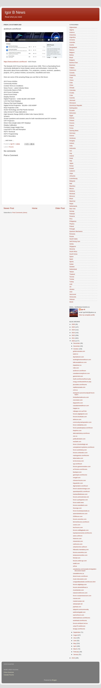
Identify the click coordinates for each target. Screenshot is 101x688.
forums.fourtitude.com (80, 416)
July (74, 638)
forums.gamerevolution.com (82, 466)
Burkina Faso (73, 62)
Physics (71, 224)
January (76, 654)
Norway (71, 211)
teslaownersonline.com (80, 555)
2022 (73, 335)
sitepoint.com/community (81, 609)
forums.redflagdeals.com (81, 530)
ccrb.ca (75, 390)
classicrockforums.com (80, 593)
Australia (72, 42)
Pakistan (72, 213)
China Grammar (9, 672)
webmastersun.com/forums (81, 618)
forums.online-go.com (80, 560)
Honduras (72, 138)
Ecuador (72, 110)
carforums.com (77, 544)
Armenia (72, 40)
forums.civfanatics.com (80, 452)
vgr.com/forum (77, 464)
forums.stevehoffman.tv (80, 587)
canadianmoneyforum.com (81, 373)
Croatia (71, 93)
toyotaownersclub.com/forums (82, 533)
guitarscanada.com (79, 351)
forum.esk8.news (78, 502)
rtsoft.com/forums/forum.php (82, 379)
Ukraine (71, 289)
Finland (71, 120)
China (71, 85)
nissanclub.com (78, 541)
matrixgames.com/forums (81, 455)
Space (71, 256)
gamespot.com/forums (80, 475)
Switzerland (73, 269)
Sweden (72, 266)
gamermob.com (78, 376)
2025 (73, 327)
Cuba (71, 95)
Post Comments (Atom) (19, 212)
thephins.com (77, 430)
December (76, 343)
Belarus (71, 50)
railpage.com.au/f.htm (80, 411)
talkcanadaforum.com (80, 362)
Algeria (71, 30)
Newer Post (9, 208)
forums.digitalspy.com (80, 584)
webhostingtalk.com (79, 612)
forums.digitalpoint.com (80, 414)
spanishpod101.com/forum (81, 491)
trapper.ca (76, 408)
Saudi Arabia (73, 239)
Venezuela (72, 297)
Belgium (72, 52)
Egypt (71, 115)
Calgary (71, 67)
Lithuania (72, 176)
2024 (73, 330)
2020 (73, 341)
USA (70, 292)
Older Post (60, 208)
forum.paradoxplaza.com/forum (83, 428)
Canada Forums (9, 675)
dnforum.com (77, 419)
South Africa (73, 251)
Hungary (72, 140)
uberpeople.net (77, 604)
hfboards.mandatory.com (81, 549)
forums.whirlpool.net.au (80, 623)
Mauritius (72, 186)
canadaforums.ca (78, 573)
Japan (71, 163)
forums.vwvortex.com (79, 519)
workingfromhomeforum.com (82, 359)
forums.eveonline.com (80, 552)
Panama (72, 216)
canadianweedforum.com (81, 405)
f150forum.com (77, 516)
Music (71, 198)
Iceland (71, 143)
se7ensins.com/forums (80, 469)
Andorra (71, 32)
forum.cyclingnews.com (80, 500)
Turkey (71, 281)
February (76, 652)
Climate (71, 88)
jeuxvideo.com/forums (80, 384)
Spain (71, 259)
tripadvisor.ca (77, 365)
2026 (73, 324)
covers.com (76, 524)
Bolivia (71, 55)
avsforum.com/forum (79, 370)
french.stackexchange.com (81, 488)
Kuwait (71, 168)
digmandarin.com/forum (80, 486)
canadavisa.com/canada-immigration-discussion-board (85, 569)
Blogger (54, 680)
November (76, 346)
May (74, 643)
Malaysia (72, 181)
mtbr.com (76, 368)
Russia (71, 236)
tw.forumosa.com (78, 461)
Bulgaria (72, 60)
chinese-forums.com (79, 480)
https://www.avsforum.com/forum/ (15, 62)
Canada (71, 72)
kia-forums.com (78, 527)
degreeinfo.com (78, 403)
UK (70, 287)
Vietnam (72, 299)
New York (72, 208)
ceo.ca (75, 436)
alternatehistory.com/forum (81, 433)
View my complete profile (87, 315)
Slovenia (72, 249)
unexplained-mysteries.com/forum (83, 447)
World (71, 302)
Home (34, 208)
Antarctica (72, 35)
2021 (73, 338)
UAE (70, 284)
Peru (70, 219)
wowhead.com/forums (80, 620)
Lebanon (72, 171)
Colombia (72, 90)
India (70, 146)
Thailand (72, 274)
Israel (71, 158)
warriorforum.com (78, 615)
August (75, 635)
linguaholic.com (78, 483)
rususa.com (76, 598)
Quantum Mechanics (75, 231)
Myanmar (72, 201)
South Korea (73, 254)
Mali (70, 183)
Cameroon (72, 70)
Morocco (72, 196)
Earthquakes (73, 108)
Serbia (71, 244)
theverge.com (77, 508)
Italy (70, 161)
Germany (72, 133)
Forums (11, 147)
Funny (71, 128)
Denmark (72, 100)
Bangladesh (73, 47)
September (77, 632)
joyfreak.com (77, 606)
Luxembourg (73, 178)
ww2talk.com (77, 441)
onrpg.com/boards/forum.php (82, 381)
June (75, 640)
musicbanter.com (78, 590)
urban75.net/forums (79, 626)
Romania (72, 234)
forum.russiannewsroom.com (82, 595)
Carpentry (72, 75)
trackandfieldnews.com (80, 494)
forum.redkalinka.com (80, 425)
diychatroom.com (78, 357)
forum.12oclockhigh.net (80, 444)
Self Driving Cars (74, 241)
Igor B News (15, 12)
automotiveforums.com (80, 513)
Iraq (70, 153)
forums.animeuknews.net (81, 497)
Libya (71, 173)
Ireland (71, 156)
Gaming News (73, 130)
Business (72, 65)
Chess (71, 80)
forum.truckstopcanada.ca (81, 511)
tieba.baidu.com (78, 458)
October (76, 349)
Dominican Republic (75, 105)
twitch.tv (75, 354)
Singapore (72, 246)
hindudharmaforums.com (81, 397)
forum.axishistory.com (80, 450)
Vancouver (72, 294)
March (75, 649)
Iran (70, 151)
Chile (71, 82)
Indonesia (72, 148)
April (75, 646)
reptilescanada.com (79, 387)
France (71, 125)
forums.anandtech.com (80, 505)
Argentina (72, 37)
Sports (71, 261)
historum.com (77, 538)
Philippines (72, 221)
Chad (71, 77)
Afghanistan (73, 27)
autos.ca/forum (77, 536)
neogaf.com (76, 477)
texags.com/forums (79, 629)
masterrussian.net (78, 601)
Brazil (71, 57)
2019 (73, 658)
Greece (71, 135)
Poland (71, 226)
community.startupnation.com (82, 422)
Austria (71, 45)
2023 (73, 332)
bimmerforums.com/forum (81, 522)
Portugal (72, 229)
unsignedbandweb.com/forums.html (84, 582)
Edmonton (72, 113)
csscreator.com (78, 400)
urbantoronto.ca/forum (80, 547)
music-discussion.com (80, 579)
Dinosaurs (72, 103)
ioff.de (75, 566)
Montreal (72, 193)
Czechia (72, 98)
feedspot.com (77, 472)
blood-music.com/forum (80, 576)
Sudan (71, 264)
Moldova (72, 191)
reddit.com (76, 563)
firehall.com (76, 558)
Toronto (71, 277)
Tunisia (71, 279)
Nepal (71, 203)
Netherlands (73, 206)
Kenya (71, 166)
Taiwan (71, 271)
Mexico (71, 188)
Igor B (83, 309)
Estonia (71, 118)
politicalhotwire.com (79, 439)
